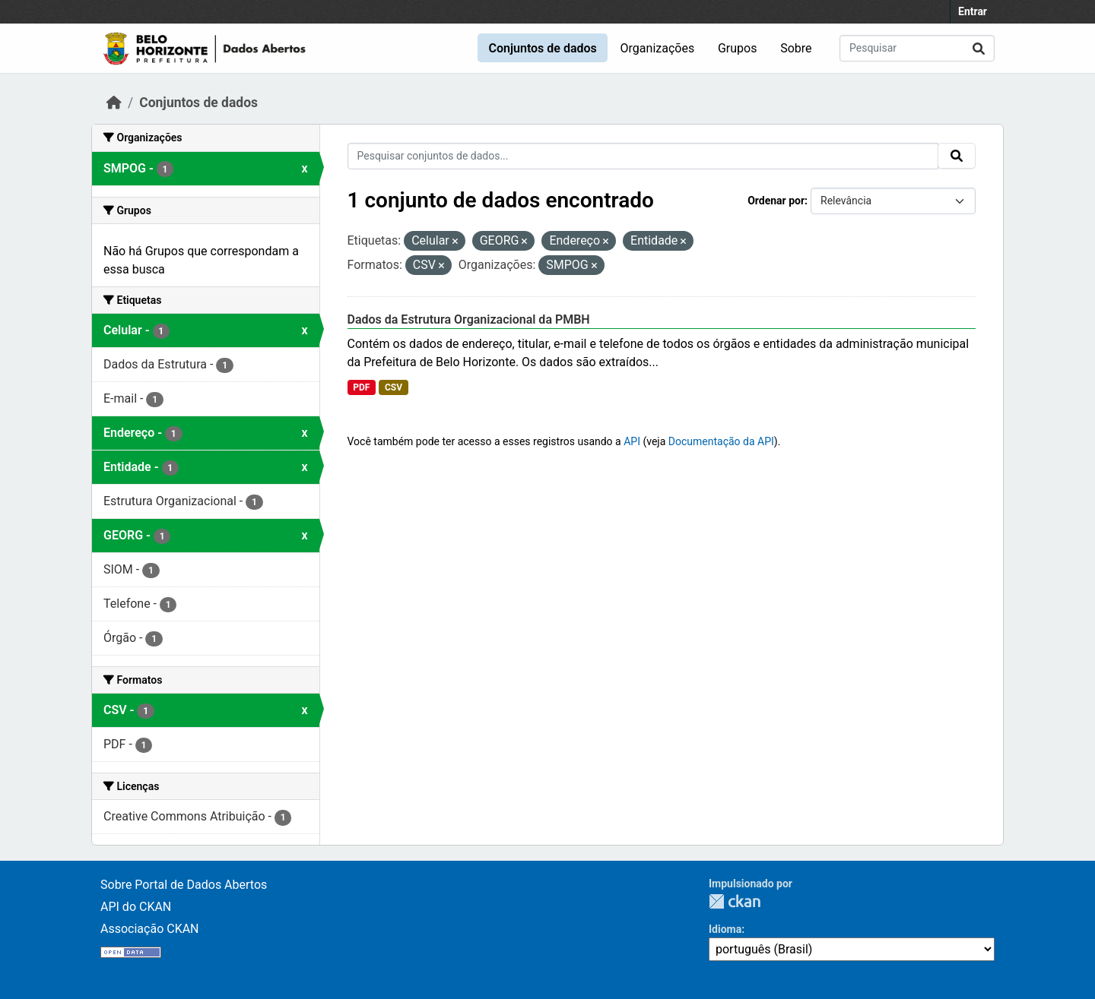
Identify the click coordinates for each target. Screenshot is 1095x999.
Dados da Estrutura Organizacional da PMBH (469, 319)
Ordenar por (776, 200)
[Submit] (979, 48)
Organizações (657, 48)
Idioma (725, 929)
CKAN (734, 901)
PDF (361, 387)
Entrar (972, 11)
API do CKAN (135, 906)
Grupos (737, 48)
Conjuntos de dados (542, 48)
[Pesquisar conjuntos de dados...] (917, 48)
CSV (393, 387)
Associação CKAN (149, 929)
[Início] (114, 102)
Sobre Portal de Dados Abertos (183, 884)
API (632, 441)
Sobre (795, 48)
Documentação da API (721, 441)
